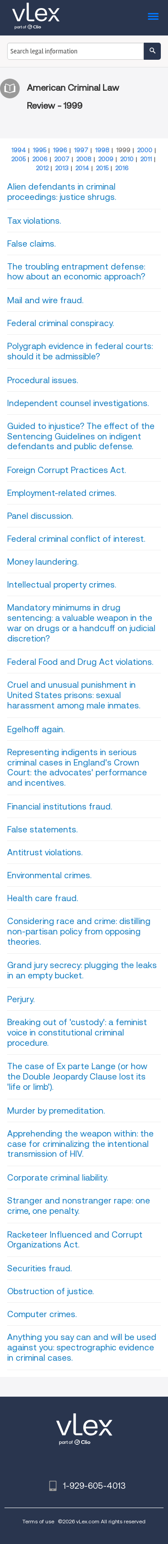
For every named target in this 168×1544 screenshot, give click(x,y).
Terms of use (38, 1521)
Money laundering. (42, 561)
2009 (105, 159)
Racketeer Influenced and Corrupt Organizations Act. (74, 1240)
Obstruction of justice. (50, 1291)
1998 (102, 150)
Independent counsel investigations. (78, 403)
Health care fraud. (42, 898)
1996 (60, 150)
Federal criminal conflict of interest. (76, 539)
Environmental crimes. (49, 875)
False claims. (31, 243)
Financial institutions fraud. (59, 806)
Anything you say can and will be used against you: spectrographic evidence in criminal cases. (81, 1347)
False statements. (42, 829)
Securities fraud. (39, 1268)
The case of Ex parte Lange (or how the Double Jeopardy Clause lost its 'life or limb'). (77, 1077)
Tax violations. (34, 221)
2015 (102, 168)
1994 (18, 150)
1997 (81, 150)
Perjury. (20, 999)
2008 (83, 159)
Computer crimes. (42, 1314)
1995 (39, 150)
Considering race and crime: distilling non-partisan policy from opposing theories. (79, 931)
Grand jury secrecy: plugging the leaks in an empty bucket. (82, 970)
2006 (39, 159)
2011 (146, 159)
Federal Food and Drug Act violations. (80, 662)
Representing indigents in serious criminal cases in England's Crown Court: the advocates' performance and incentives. (77, 767)
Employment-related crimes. (61, 493)
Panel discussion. (40, 516)
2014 (82, 168)
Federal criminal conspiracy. (60, 323)
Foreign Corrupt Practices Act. (66, 470)
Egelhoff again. (36, 729)
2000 (144, 150)
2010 (127, 159)
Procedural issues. (42, 380)
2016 (122, 168)
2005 (18, 159)
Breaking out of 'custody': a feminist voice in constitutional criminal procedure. (77, 1033)
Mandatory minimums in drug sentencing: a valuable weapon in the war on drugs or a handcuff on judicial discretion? (81, 623)
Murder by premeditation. (56, 1110)
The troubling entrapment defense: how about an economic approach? (76, 272)
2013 (62, 168)
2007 (61, 159)
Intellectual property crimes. (61, 584)
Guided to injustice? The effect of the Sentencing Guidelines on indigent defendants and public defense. (81, 436)
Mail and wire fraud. (45, 300)
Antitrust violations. (44, 852)
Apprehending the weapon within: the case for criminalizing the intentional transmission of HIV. (80, 1144)
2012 (42, 168)
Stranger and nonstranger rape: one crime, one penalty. (78, 1206)
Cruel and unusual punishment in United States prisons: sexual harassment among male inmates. (73, 695)
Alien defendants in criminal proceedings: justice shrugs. (61, 192)
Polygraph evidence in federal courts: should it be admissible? (80, 351)
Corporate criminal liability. (57, 1177)
